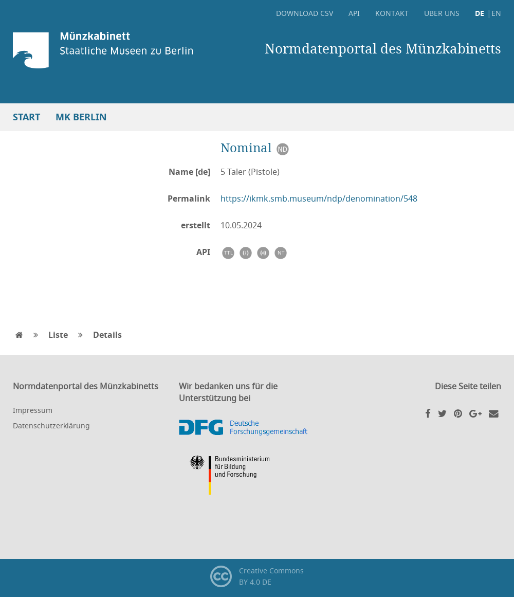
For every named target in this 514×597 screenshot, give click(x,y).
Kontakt (392, 13)
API (354, 13)
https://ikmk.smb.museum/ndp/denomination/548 (319, 198)
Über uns (442, 13)
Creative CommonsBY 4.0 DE (256, 576)
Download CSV (304, 13)
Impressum (32, 410)
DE (479, 13)
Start (26, 117)
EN (496, 13)
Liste (58, 334)
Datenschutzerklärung (51, 425)
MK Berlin (81, 117)
